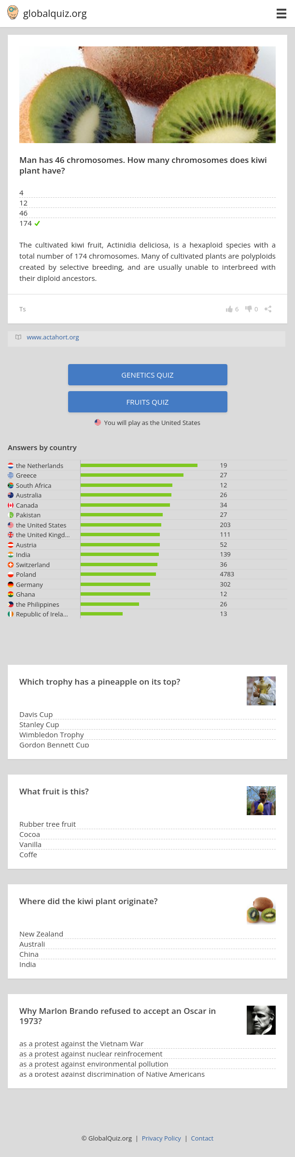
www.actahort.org (53, 337)
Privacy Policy (161, 1138)
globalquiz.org (55, 13)
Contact (202, 1138)
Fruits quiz (147, 402)
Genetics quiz (147, 375)
